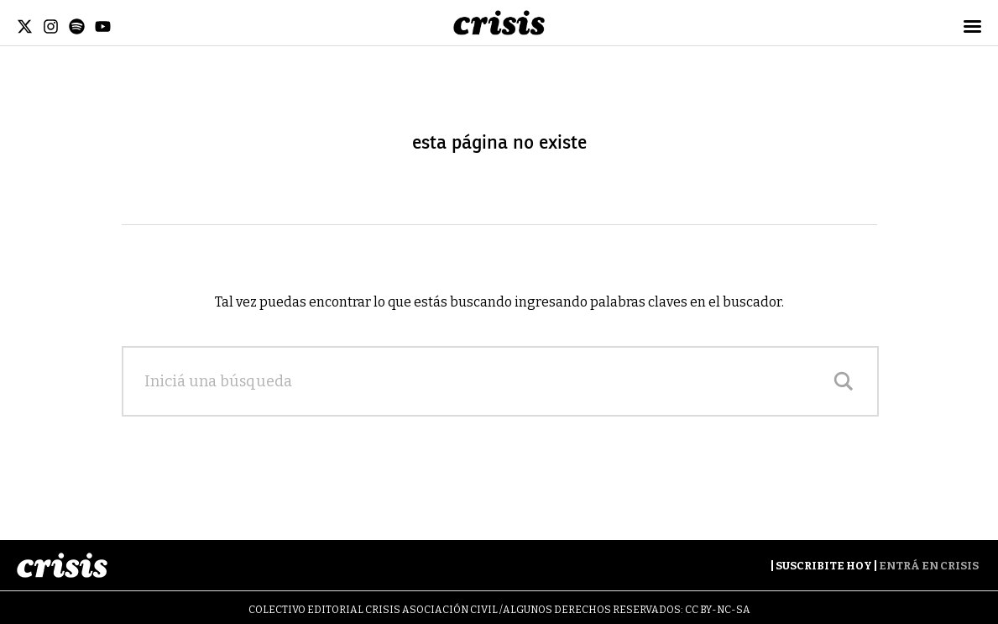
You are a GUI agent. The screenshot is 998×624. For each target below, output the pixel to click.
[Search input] (483, 381)
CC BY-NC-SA (717, 610)
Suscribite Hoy (824, 565)
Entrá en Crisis (929, 565)
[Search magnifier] (843, 381)
